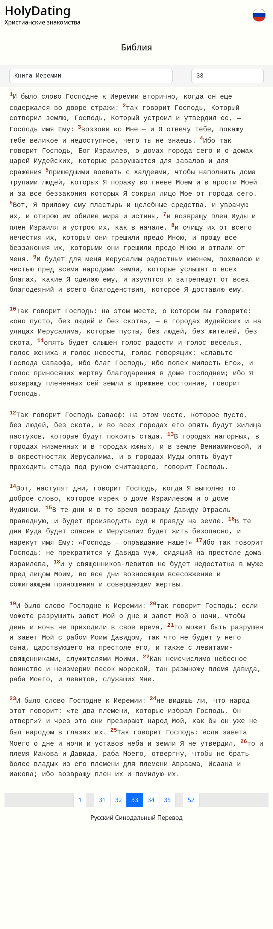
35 (167, 809)
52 (191, 809)
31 (102, 809)
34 (151, 809)
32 (118, 809)
